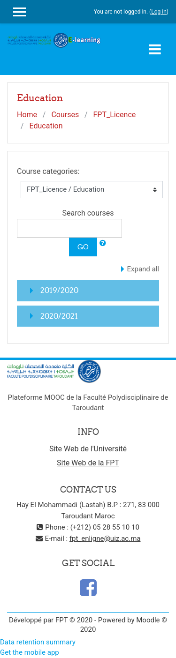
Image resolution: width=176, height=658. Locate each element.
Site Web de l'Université (88, 448)
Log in (159, 11)
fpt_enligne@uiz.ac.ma (105, 538)
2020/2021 (59, 316)
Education (46, 125)
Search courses (88, 213)
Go (83, 246)
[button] (103, 243)
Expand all (143, 269)
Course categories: (48, 171)
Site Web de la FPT (88, 462)
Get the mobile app (29, 652)
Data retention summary (38, 642)
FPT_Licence (114, 114)
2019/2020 (59, 290)
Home (27, 114)
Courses (65, 114)
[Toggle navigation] (154, 49)
